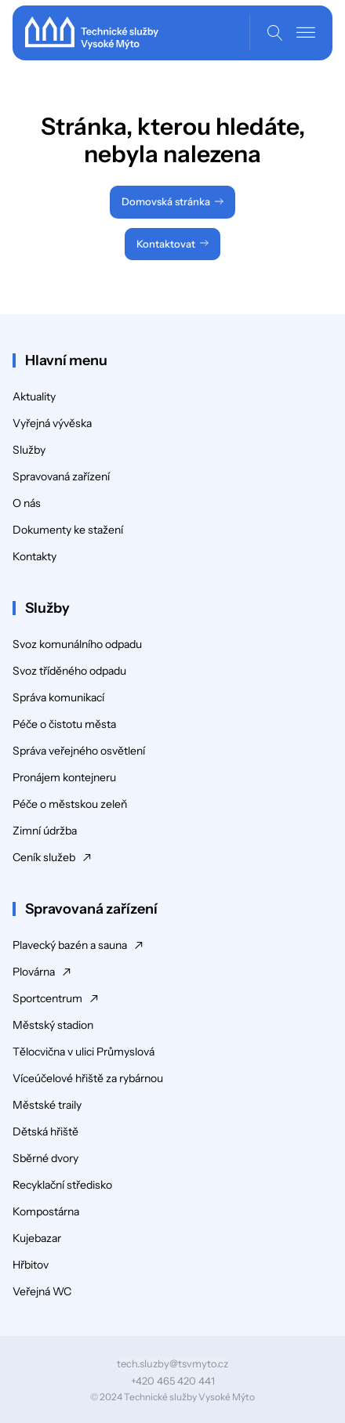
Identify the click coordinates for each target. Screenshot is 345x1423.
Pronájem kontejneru (64, 777)
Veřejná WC (42, 1291)
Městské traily (47, 1104)
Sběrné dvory (45, 1158)
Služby (29, 449)
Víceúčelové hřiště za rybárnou (88, 1078)
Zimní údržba (45, 830)
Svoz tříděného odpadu (69, 670)
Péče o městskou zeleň (70, 803)
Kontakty (34, 556)
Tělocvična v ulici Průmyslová (83, 1051)
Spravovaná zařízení (61, 476)
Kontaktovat (165, 243)
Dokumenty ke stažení (68, 529)
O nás (27, 503)
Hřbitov (31, 1264)
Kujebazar (37, 1238)
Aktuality (34, 396)
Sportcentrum (47, 998)
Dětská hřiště (45, 1131)
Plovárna (34, 971)
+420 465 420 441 (173, 1380)
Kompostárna (46, 1211)
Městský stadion (53, 1024)
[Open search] (275, 33)
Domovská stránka (166, 201)
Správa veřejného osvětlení (79, 750)
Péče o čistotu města (64, 724)
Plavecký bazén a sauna (70, 945)
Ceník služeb (44, 857)
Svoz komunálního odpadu (77, 644)
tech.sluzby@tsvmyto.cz (172, 1363)
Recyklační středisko (62, 1184)
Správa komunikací (58, 697)
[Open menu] (305, 33)
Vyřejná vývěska (52, 423)
